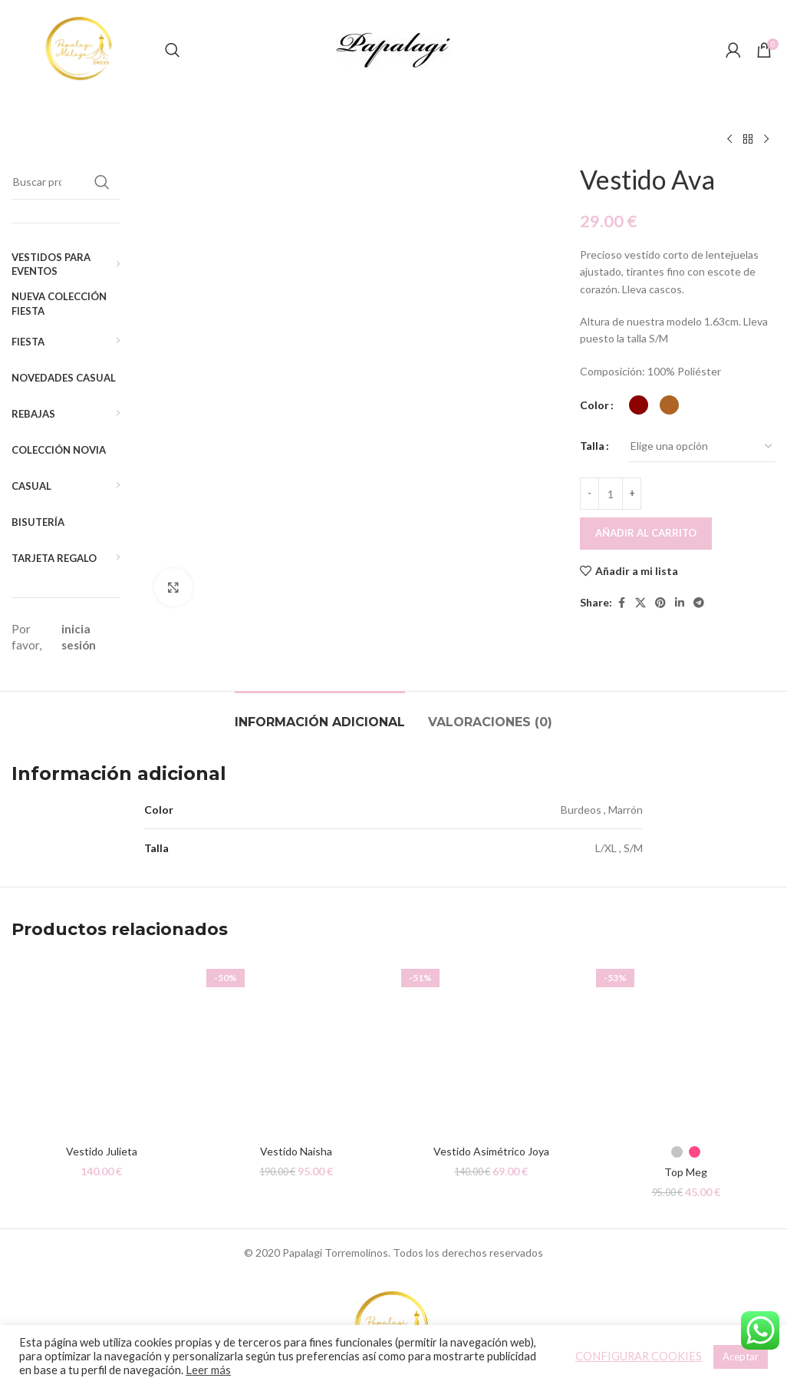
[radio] (638, 405)
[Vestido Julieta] (101, 1041)
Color (594, 404)
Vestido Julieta (101, 1145)
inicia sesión (78, 637)
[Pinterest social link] (660, 603)
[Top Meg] (685, 1041)
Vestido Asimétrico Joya (491, 1145)
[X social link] (640, 603)
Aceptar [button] (741, 1356)
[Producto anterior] (729, 140)
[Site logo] (81, 48)
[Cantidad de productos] (610, 494)
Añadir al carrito (645, 533)
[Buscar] (172, 50)
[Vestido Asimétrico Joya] (491, 1041)
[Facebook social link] (621, 603)
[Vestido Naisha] (296, 1041)
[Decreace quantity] (589, 494)
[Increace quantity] (631, 494)
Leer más (208, 1369)
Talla (592, 445)
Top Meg (685, 1165)
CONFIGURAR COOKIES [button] (638, 1356)
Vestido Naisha (296, 1145)
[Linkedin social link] (679, 603)
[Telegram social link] (699, 603)
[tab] (320, 708)
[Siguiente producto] (766, 140)
